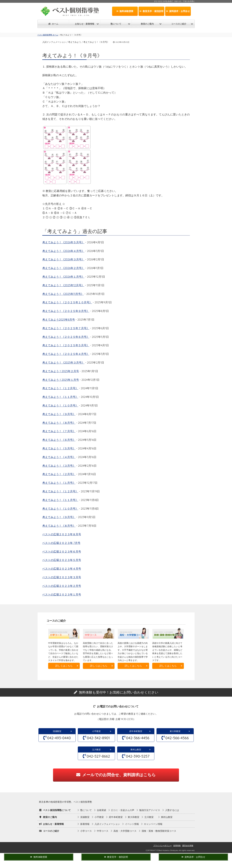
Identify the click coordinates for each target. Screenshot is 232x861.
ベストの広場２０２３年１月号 (61, 594)
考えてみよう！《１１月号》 (60, 397)
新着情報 (84, 824)
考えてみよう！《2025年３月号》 (63, 362)
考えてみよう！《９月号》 (58, 414)
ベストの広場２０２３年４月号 (61, 568)
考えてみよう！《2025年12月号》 (63, 285)
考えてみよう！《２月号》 (58, 474)
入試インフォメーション (107, 824)
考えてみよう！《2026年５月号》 (63, 242)
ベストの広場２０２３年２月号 (61, 586)
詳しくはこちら (64, 665)
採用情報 (177, 845)
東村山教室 (135, 749)
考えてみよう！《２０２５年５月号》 (65, 345)
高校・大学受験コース (125, 830)
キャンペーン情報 (153, 824)
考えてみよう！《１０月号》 (60, 405)
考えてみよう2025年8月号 (58, 319)
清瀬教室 (57, 731)
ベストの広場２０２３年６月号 (61, 551)
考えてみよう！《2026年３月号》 (63, 259)
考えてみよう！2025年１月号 (60, 380)
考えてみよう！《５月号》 (58, 448)
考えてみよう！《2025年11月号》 (63, 294)
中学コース (102, 830)
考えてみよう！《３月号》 (58, 465)
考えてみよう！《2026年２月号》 (63, 268)
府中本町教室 (135, 731)
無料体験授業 (124, 11)
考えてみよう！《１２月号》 (60, 388)
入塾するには (172, 810)
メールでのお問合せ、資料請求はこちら (116, 774)
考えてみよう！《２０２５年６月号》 (65, 337)
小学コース (86, 830)
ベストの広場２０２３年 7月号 (61, 543)
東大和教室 (175, 731)
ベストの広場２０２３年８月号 (61, 534)
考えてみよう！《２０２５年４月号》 (65, 354)
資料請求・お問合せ (178, 11)
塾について (86, 810)
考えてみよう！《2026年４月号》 (63, 251)
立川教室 (97, 749)
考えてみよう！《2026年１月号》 (63, 276)
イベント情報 (132, 824)
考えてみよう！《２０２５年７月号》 (65, 328)
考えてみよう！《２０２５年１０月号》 (67, 302)
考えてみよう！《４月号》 (58, 457)
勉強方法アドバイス (149, 810)
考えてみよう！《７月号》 (58, 431)
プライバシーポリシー (162, 845)
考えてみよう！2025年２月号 (60, 371)
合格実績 (101, 810)
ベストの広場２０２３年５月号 (61, 560)
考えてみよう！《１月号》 (58, 483)
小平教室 (96, 731)
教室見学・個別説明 (151, 11)
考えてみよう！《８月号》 (58, 422)
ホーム (53, 23)
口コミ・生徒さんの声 (122, 810)
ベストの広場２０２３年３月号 (61, 577)
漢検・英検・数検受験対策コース (159, 830)
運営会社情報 (187, 845)
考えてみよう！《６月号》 (58, 440)
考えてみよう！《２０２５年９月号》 (65, 311)
